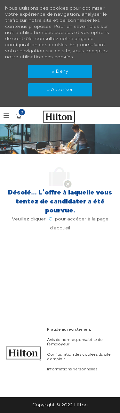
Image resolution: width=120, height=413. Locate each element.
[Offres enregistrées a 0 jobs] (18, 116)
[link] (23, 353)
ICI (50, 219)
